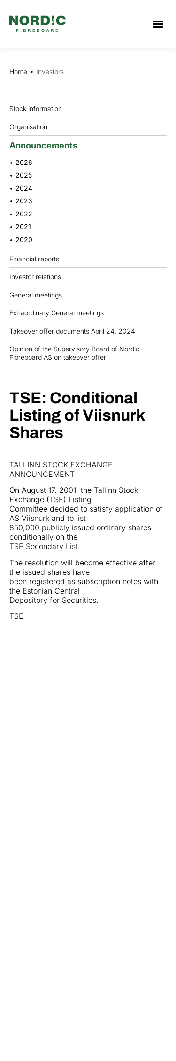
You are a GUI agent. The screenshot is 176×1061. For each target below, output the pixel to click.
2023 (23, 201)
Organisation (30, 126)
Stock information (38, 108)
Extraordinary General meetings (58, 313)
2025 (23, 175)
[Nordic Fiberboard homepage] (37, 23)
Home (18, 71)
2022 (23, 214)
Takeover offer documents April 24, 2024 (72, 331)
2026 (23, 162)
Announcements (45, 145)
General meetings (38, 294)
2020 (23, 240)
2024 (23, 188)
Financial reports (36, 258)
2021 (23, 226)
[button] (158, 23)
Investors (50, 71)
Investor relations (35, 277)
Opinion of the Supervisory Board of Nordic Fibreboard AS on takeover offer (74, 353)
